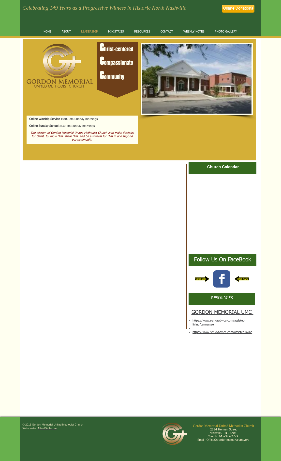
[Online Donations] (238, 9)
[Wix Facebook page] (221, 279)
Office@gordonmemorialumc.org (228, 440)
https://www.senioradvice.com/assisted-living (222, 332)
